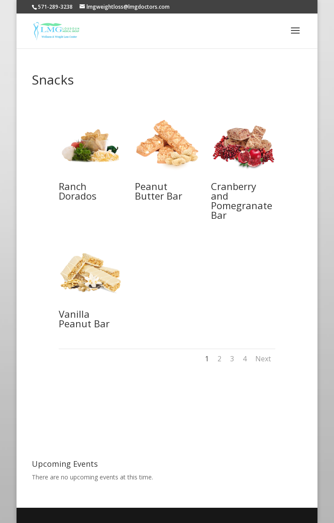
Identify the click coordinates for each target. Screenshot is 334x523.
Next (263, 358)
